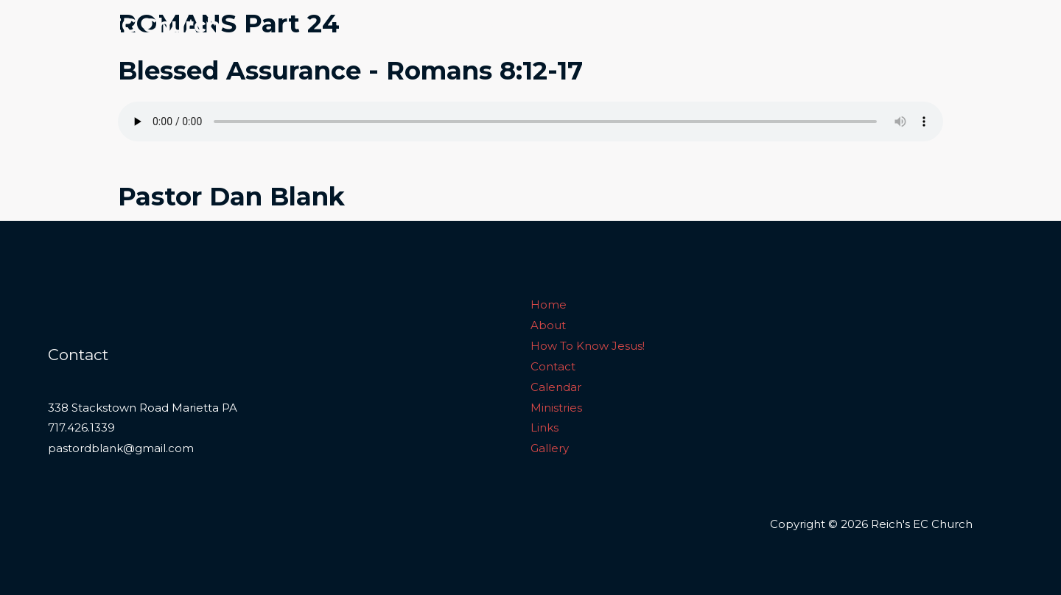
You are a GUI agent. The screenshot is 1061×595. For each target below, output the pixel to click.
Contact (744, 25)
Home (488, 25)
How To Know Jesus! (643, 25)
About (546, 25)
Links (950, 25)
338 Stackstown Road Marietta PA (142, 408)
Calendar (814, 25)
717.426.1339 (81, 427)
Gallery (1005, 25)
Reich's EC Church (123, 25)
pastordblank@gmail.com (121, 448)
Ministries (888, 25)
